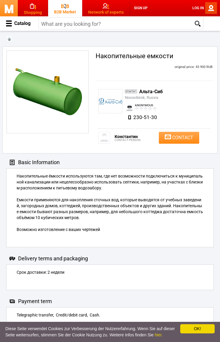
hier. (158, 334)
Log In (198, 8)
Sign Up (141, 8)
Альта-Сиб (151, 91)
